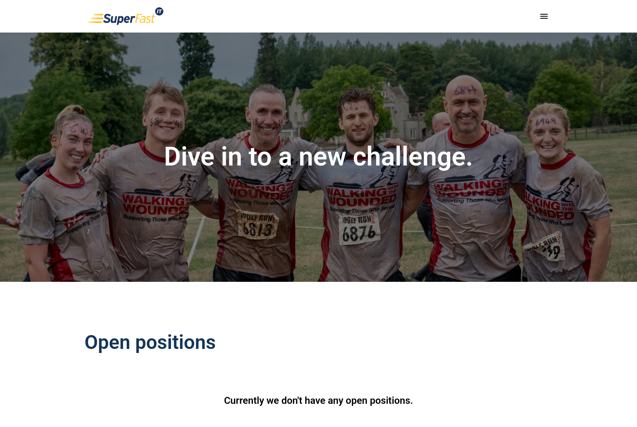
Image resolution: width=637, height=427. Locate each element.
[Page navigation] (543, 16)
